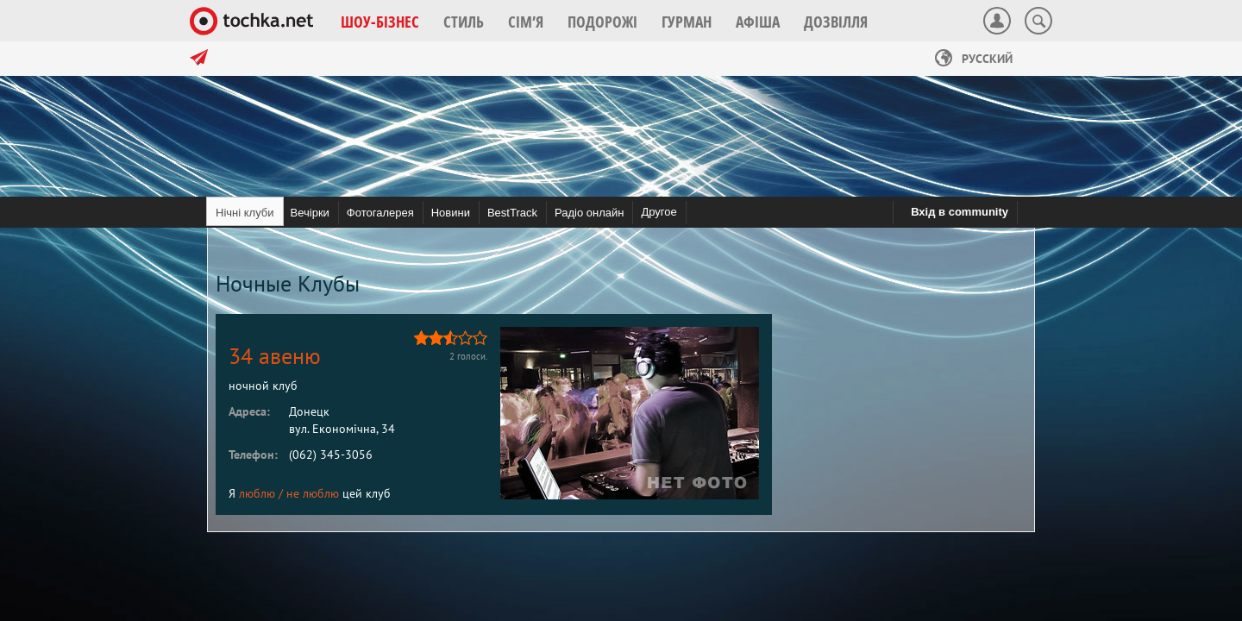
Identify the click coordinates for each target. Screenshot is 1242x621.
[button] (380, 21)
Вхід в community (959, 211)
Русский (974, 58)
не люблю (312, 493)
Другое (658, 211)
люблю (257, 493)
